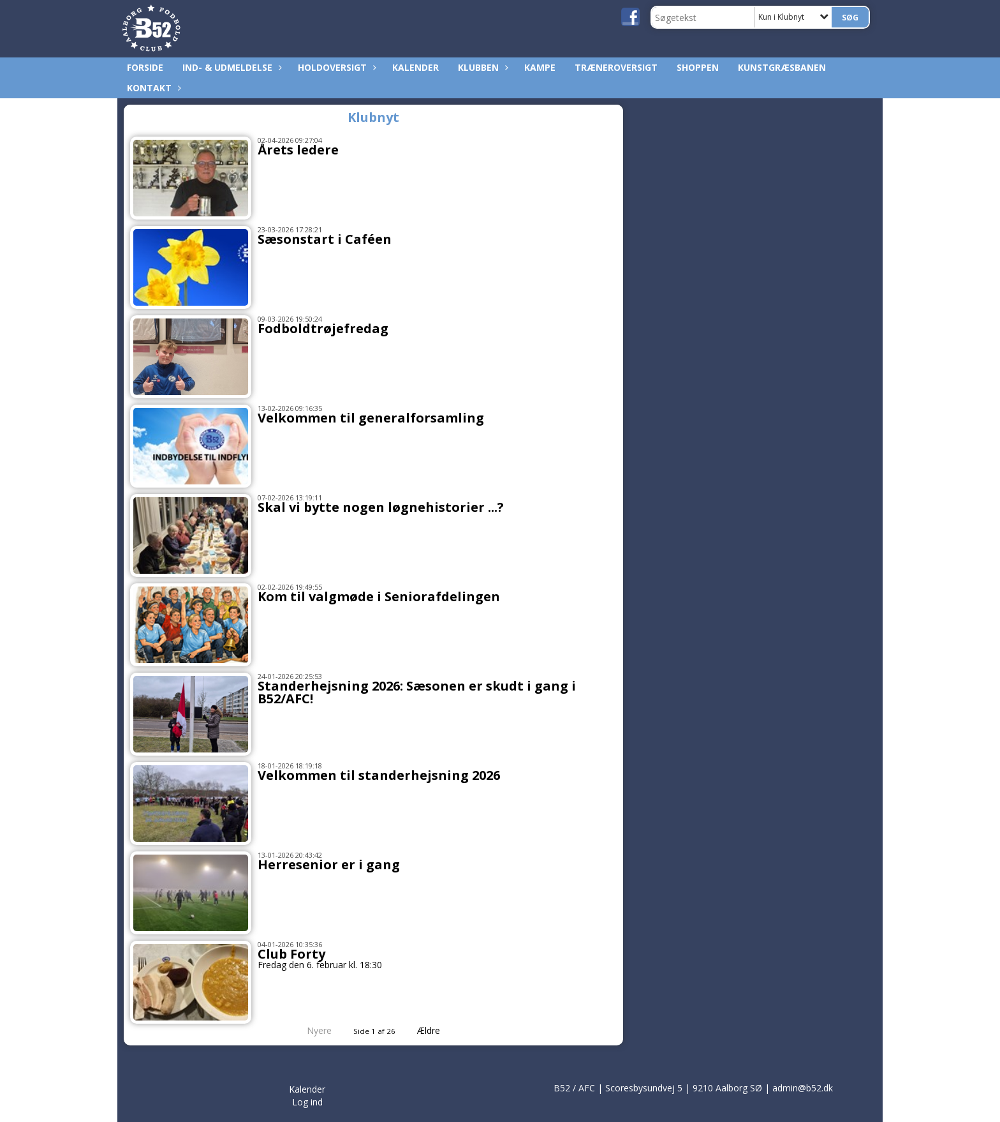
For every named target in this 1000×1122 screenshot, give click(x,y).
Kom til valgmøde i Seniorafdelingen (379, 596)
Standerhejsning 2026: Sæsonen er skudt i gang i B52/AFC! (417, 692)
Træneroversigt (616, 67)
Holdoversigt (335, 67)
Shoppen (698, 67)
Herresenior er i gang (329, 864)
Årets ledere (298, 149)
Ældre (437, 1030)
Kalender (415, 67)
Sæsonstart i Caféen (325, 239)
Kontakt (152, 88)
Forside (145, 67)
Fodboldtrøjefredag (323, 328)
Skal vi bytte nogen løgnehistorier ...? (381, 507)
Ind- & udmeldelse (230, 67)
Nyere (311, 1030)
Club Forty (291, 953)
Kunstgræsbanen (782, 67)
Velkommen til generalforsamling (371, 417)
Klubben (481, 67)
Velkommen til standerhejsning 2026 (379, 775)
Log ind (307, 1102)
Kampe (539, 67)
